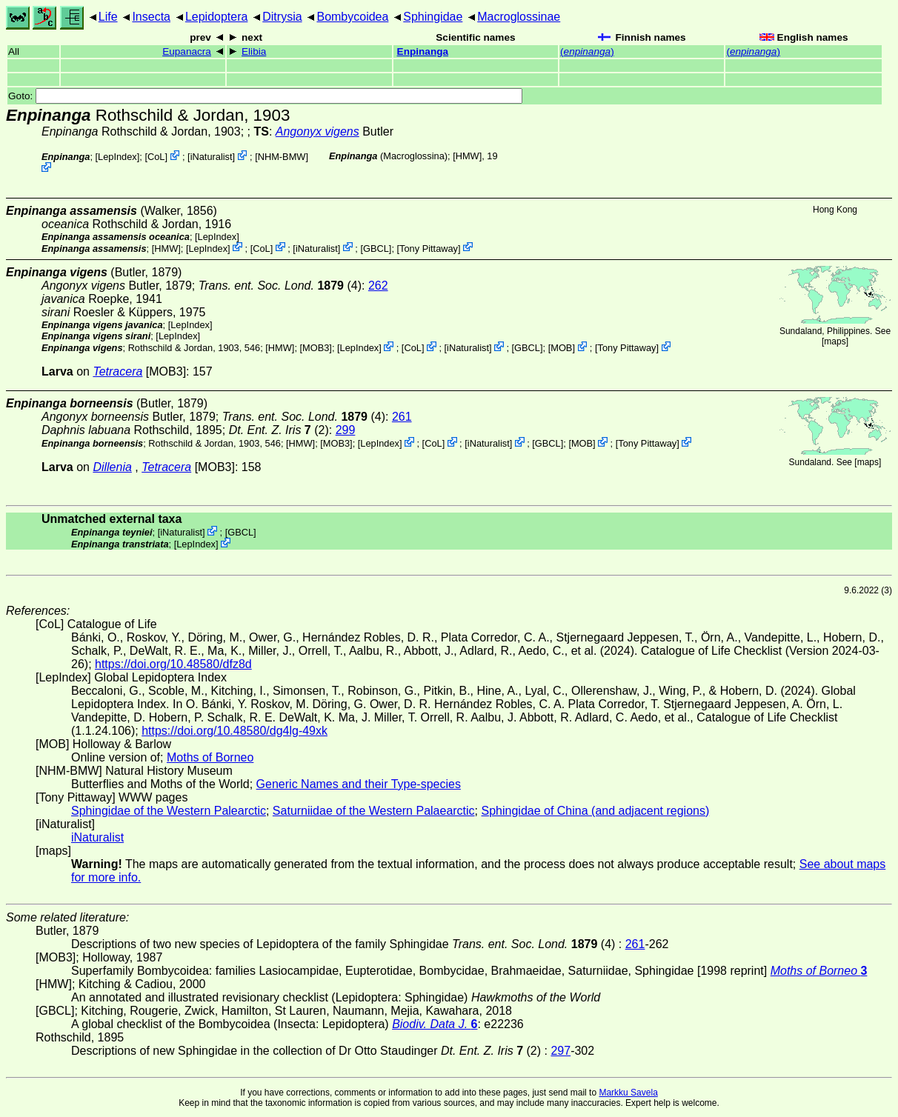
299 (346, 430)
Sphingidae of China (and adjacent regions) (596, 810)
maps (834, 341)
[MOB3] (316, 347)
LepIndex (117, 156)
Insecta (151, 16)
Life (108, 16)
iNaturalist (211, 156)
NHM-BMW (282, 156)
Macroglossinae (518, 16)
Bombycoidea (352, 16)
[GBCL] (375, 247)
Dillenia (112, 467)
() (587, 51)
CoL (155, 156)
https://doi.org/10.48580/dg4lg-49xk (234, 730)
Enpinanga (422, 51)
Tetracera (117, 371)
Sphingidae (432, 16)
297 (561, 1050)
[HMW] (467, 155)
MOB (561, 347)
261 (402, 416)
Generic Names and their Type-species (358, 784)
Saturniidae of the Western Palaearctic (374, 810)
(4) (280, 285)
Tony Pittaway (428, 247)
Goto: (265, 95)
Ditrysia (282, 16)
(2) (279, 430)
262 (378, 285)
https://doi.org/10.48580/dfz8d (173, 664)
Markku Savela (628, 1092)
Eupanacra (186, 51)
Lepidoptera (216, 16)
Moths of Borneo (210, 757)
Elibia (254, 51)
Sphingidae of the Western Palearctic (168, 810)
